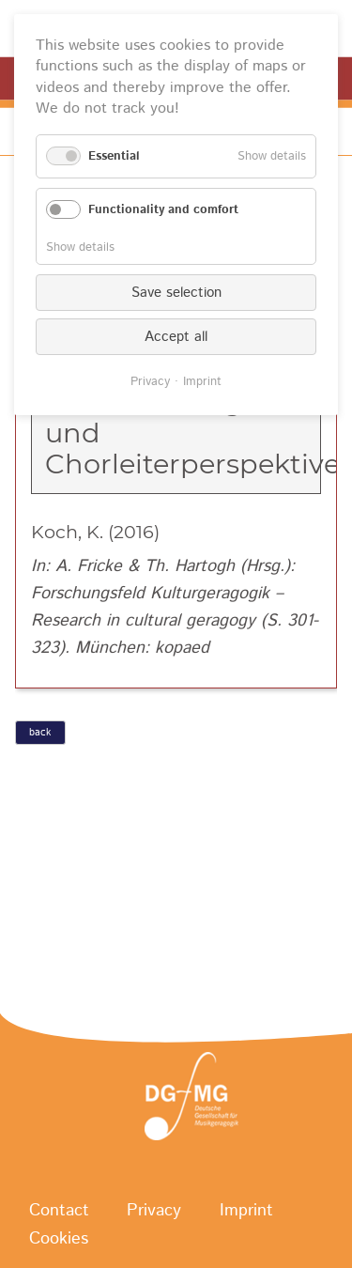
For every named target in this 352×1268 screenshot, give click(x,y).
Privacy (154, 1210)
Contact (59, 1210)
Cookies (58, 1239)
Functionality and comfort (163, 210)
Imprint (246, 1210)
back (40, 732)
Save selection (176, 292)
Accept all (176, 337)
